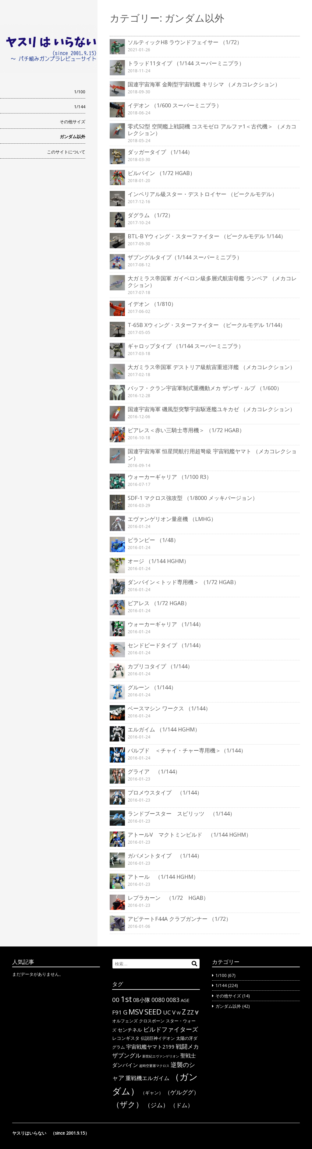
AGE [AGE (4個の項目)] (185, 1000)
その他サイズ (72, 121)
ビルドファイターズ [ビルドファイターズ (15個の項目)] (170, 1029)
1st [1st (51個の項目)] (126, 998)
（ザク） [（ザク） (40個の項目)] (127, 1104)
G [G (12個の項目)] (125, 1012)
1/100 (79, 92)
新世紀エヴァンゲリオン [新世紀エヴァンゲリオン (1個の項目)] (160, 1056)
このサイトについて (66, 152)
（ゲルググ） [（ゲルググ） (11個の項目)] (182, 1092)
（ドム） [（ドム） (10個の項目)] (181, 1105)
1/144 (79, 107)
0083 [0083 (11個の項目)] (172, 1000)
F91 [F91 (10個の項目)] (117, 1012)
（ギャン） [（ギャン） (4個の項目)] (151, 1093)
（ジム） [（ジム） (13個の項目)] (156, 1105)
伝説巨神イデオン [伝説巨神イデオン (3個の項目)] (158, 1038)
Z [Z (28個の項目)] (184, 1012)
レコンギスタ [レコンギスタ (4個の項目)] (126, 1038)
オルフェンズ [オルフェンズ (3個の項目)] (125, 1021)
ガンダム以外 (72, 136)
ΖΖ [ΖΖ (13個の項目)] (190, 1012)
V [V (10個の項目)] (174, 1012)
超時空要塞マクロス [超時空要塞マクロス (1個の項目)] (154, 1066)
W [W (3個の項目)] (179, 1013)
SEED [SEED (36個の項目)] (153, 1012)
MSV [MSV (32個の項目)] (136, 1012)
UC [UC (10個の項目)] (167, 1012)
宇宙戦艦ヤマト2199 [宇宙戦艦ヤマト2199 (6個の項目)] (150, 1046)
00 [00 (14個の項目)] (115, 999)
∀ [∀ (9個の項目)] (196, 1012)
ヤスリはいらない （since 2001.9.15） (50, 1133)
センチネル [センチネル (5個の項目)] (130, 1029)
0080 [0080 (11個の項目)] (158, 1000)
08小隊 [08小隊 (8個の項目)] (141, 1000)
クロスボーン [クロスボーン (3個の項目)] (152, 1021)
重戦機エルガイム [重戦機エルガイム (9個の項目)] (147, 1078)
